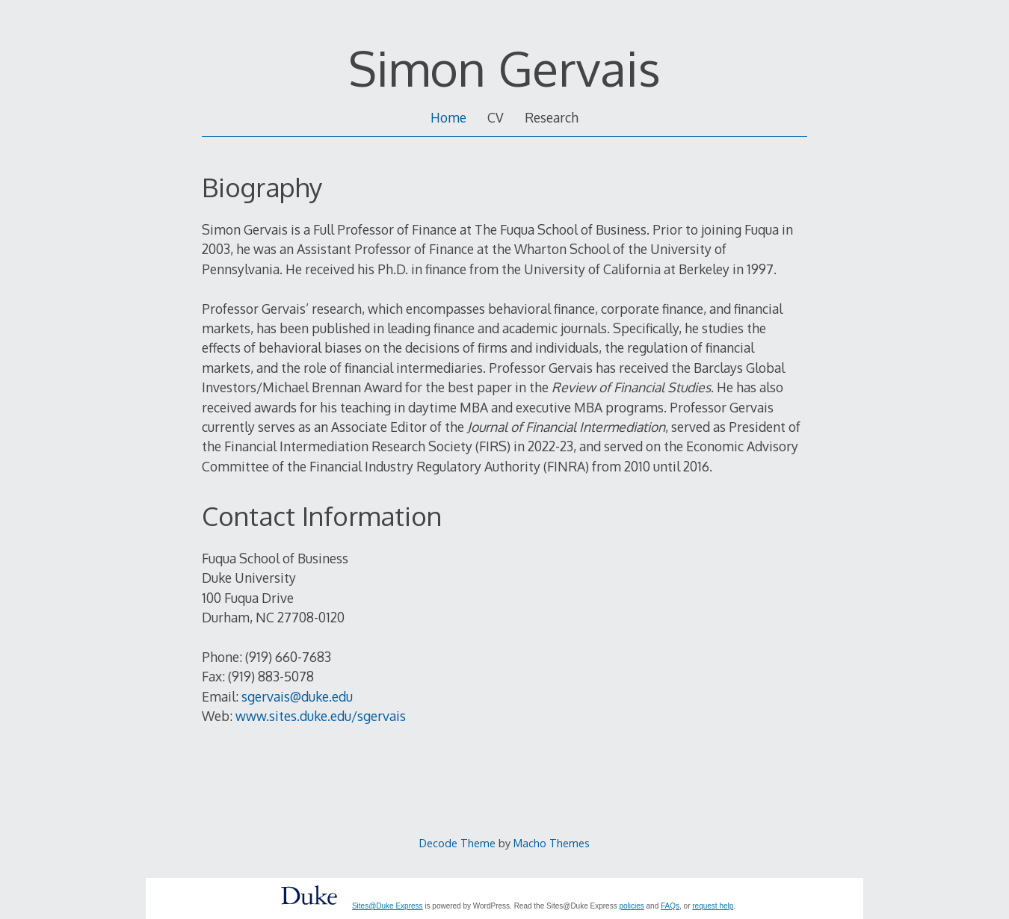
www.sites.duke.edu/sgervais (320, 716)
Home (448, 117)
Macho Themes (551, 843)
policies (631, 906)
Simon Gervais (504, 67)
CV (495, 117)
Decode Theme (457, 843)
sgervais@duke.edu (297, 696)
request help (712, 906)
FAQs (670, 906)
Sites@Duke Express (387, 906)
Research (551, 117)
